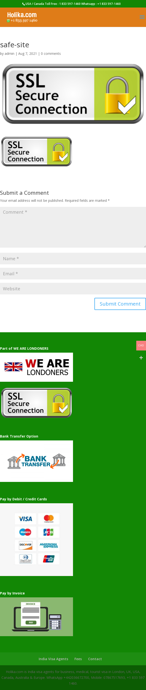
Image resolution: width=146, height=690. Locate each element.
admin (9, 53)
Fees (78, 659)
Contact (95, 659)
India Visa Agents (53, 659)
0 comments (51, 53)
